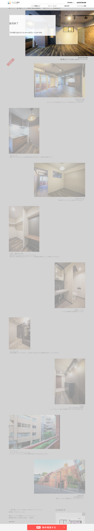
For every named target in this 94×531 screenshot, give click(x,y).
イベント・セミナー (52, 6)
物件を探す (67, 6)
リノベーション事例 (81, 6)
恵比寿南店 (69, 2)
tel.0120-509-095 (81, 3)
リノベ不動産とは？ (35, 6)
